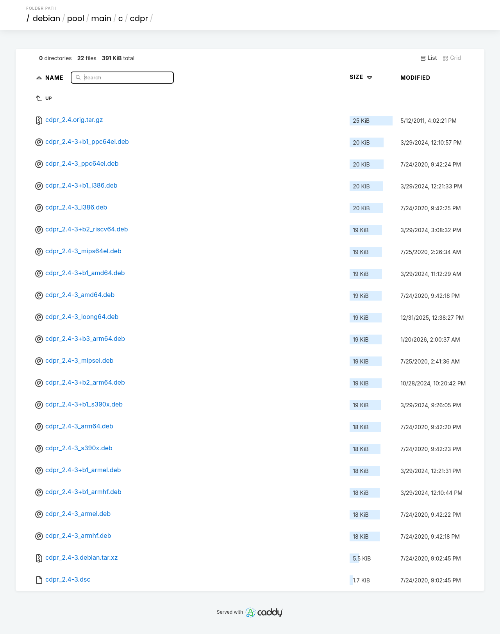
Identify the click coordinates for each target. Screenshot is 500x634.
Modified (415, 77)
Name (55, 77)
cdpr (139, 18)
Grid (451, 57)
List (428, 57)
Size (362, 76)
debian (47, 18)
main (101, 18)
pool (75, 18)
